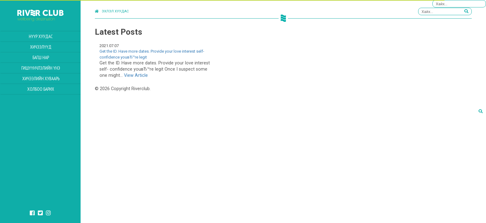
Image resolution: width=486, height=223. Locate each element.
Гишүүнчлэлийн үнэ (40, 68)
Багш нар (41, 57)
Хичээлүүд (40, 47)
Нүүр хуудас (41, 36)
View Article (136, 75)
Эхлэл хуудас (112, 11)
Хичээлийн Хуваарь (41, 78)
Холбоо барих (40, 89)
